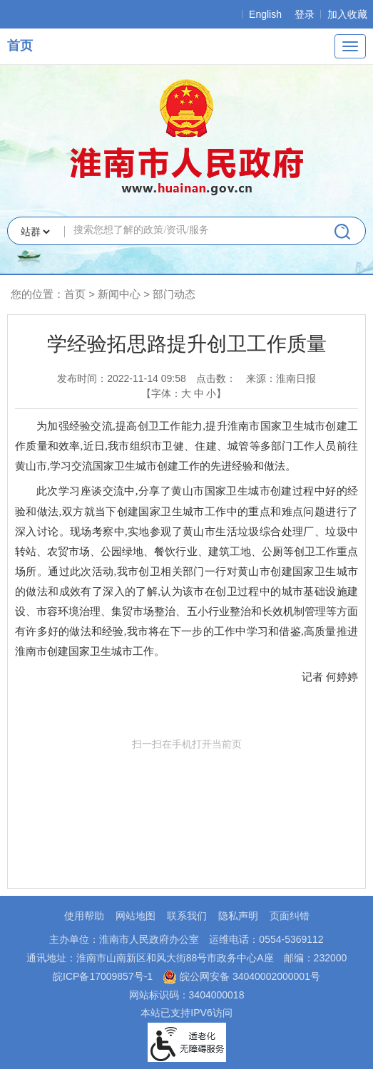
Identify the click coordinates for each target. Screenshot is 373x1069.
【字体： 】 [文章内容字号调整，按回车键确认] (184, 393)
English (265, 14)
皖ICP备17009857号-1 (103, 976)
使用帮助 (84, 915)
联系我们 (187, 915)
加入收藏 (347, 14)
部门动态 (174, 294)
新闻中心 (119, 294)
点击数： (216, 378)
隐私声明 (238, 915)
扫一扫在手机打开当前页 (187, 804)
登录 (305, 14)
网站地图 (135, 915)
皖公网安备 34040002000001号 (241, 976)
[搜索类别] (35, 231)
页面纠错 (290, 915)
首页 (20, 45)
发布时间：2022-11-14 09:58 (121, 378)
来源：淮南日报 (281, 378)
